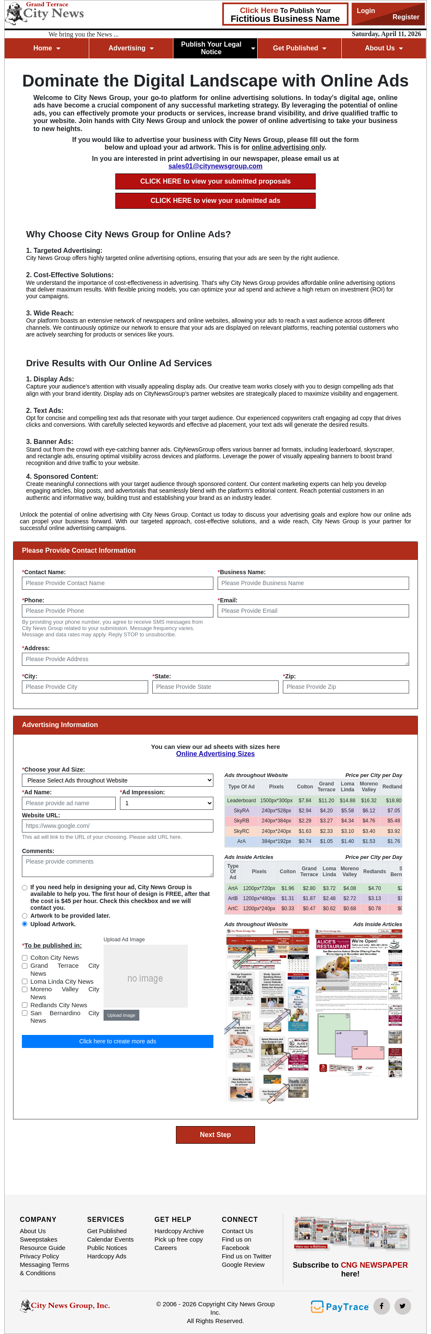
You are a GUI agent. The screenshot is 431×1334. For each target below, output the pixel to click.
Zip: (289, 676)
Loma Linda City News (61, 981)
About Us (384, 48)
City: (29, 676)
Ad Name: (37, 792)
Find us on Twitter (246, 1256)
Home (46, 48)
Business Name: (242, 572)
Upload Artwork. (53, 924)
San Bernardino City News (64, 1016)
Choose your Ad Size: (53, 769)
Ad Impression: (142, 792)
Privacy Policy (39, 1256)
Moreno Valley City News (64, 992)
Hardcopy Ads (106, 1256)
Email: (227, 600)
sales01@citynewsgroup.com (215, 166)
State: (161, 676)
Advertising (131, 48)
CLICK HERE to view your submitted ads (215, 200)
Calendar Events (110, 1239)
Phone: (33, 600)
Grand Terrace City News (64, 969)
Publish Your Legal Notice (218, 48)
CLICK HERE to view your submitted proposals (215, 181)
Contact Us (237, 1230)
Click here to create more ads (117, 1041)
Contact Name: (44, 572)
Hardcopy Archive (179, 1230)
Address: (36, 648)
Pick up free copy (178, 1239)
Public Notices (107, 1247)
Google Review (243, 1264)
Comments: (38, 851)
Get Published (299, 48)
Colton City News (54, 957)
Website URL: (41, 815)
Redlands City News (58, 1004)
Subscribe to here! (350, 1269)
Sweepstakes (38, 1239)
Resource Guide (42, 1247)
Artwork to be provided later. (70, 915)
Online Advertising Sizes (215, 753)
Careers (165, 1247)
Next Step (215, 1134)
